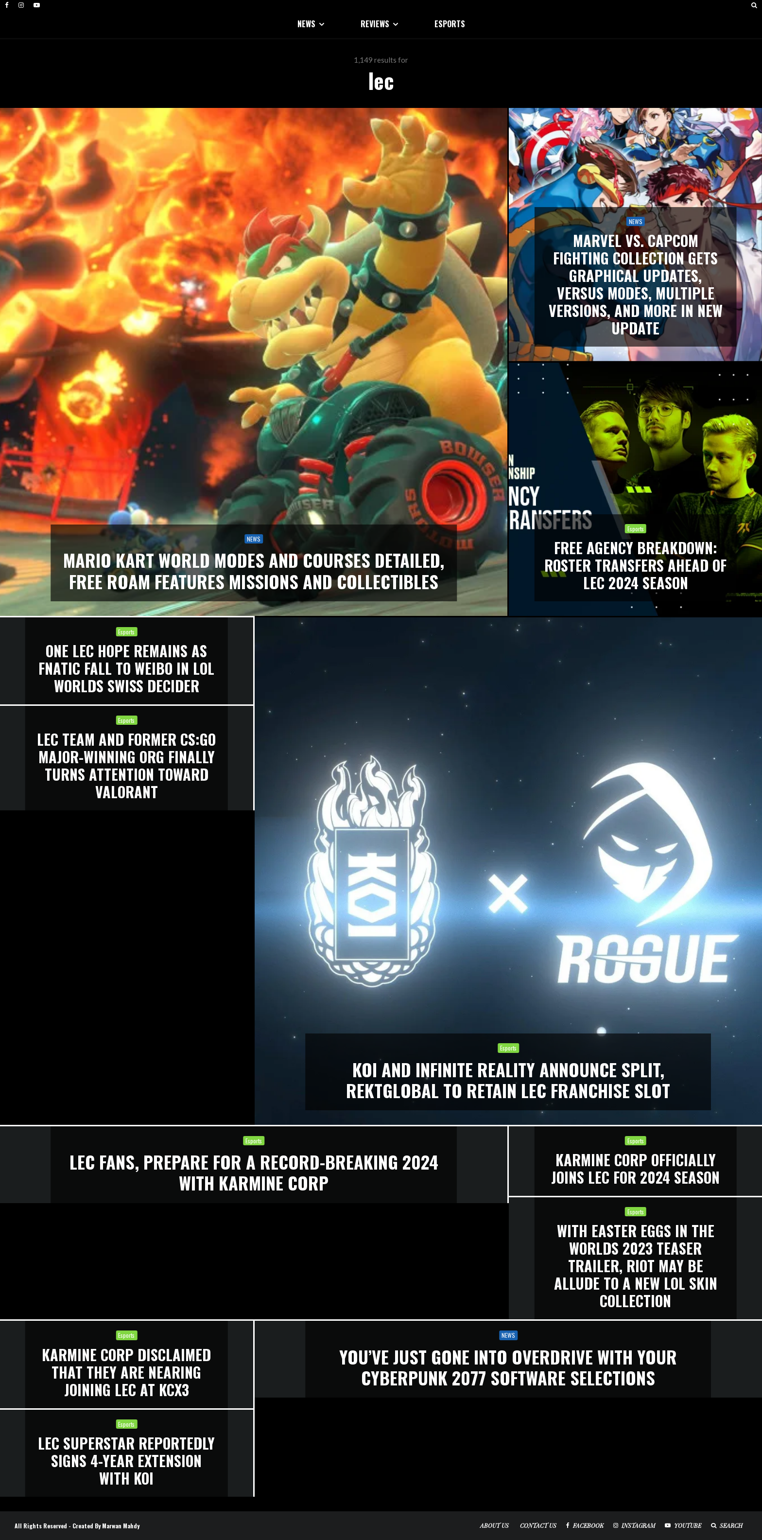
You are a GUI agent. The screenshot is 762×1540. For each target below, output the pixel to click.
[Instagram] (21, 5)
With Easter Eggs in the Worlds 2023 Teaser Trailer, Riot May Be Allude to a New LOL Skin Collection (635, 1266)
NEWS (306, 24)
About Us (494, 1525)
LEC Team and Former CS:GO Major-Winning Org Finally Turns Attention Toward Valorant (126, 766)
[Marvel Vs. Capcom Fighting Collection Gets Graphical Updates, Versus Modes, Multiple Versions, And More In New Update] (635, 234)
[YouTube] (37, 5)
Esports (126, 632)
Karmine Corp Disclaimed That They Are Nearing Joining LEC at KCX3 (126, 1372)
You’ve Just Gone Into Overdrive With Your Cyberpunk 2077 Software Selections (508, 1367)
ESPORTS (449, 24)
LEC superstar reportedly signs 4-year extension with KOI (126, 1461)
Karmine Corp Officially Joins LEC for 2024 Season (635, 1168)
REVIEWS (375, 24)
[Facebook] (7, 5)
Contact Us (538, 1525)
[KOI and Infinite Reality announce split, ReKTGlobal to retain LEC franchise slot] (508, 871)
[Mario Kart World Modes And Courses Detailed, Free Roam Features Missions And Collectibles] (253, 361)
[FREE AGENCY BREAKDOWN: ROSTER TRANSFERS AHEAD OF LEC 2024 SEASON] (635, 489)
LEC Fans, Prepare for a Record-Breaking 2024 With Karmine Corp (253, 1172)
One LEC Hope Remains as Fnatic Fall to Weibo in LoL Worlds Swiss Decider (126, 668)
